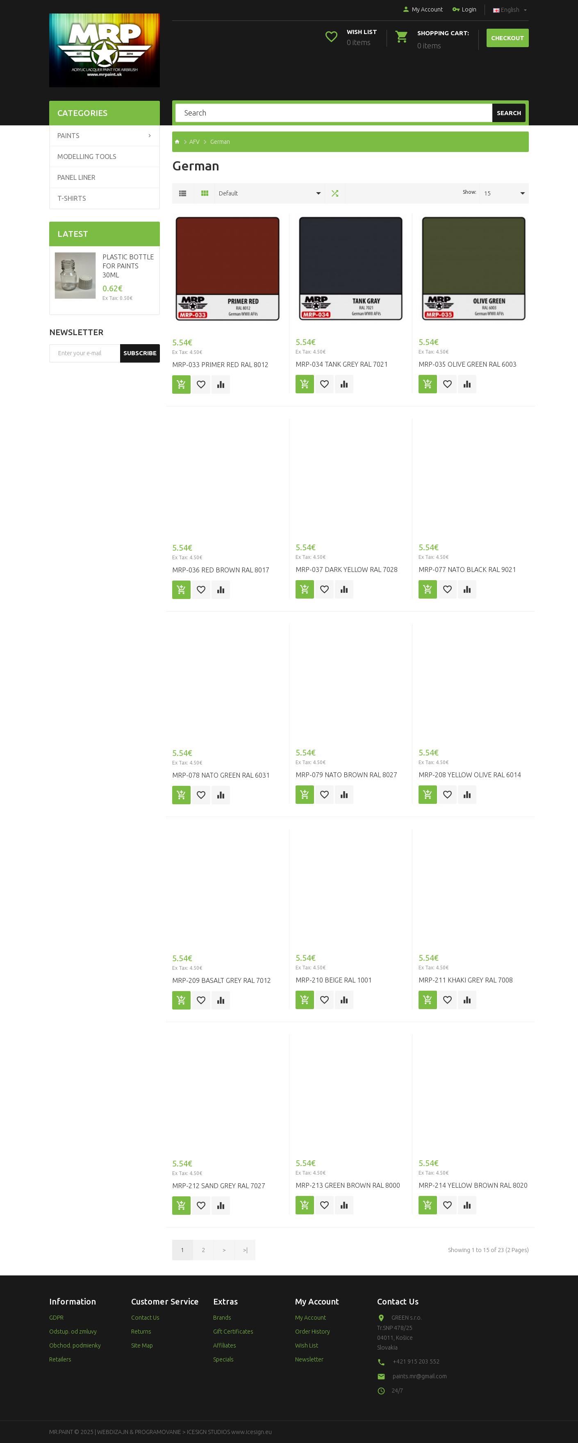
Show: (469, 192)
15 (487, 193)
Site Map (142, 1345)
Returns (141, 1331)
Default (228, 193)
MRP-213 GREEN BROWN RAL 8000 (348, 1185)
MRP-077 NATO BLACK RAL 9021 (467, 569)
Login (464, 10)
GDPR (56, 1317)
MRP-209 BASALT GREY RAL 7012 (221, 980)
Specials (223, 1359)
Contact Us (145, 1317)
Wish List (306, 1345)
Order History (312, 1331)
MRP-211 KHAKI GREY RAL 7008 (466, 980)
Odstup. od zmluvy (73, 1331)
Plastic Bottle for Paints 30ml (128, 266)
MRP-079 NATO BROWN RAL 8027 (346, 774)
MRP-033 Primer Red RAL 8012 (220, 364)
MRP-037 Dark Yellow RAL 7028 (347, 569)
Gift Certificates (233, 1331)
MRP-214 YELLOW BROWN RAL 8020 (473, 1185)
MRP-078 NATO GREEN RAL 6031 (221, 775)
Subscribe (140, 352)
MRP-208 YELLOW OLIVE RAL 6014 (470, 774)
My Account (422, 10)
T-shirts (71, 198)
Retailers (60, 1359)
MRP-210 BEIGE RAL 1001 (334, 980)
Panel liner (76, 177)
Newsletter (309, 1359)
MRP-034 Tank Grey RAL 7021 (342, 364)
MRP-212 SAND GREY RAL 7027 (218, 1185)
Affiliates (224, 1345)
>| (245, 1250)
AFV (194, 141)
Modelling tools (86, 156)
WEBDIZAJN (112, 1432)
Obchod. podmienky (75, 1345)
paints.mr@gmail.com (420, 1376)
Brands (222, 1317)
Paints (68, 135)
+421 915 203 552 (416, 1361)
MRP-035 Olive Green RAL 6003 (468, 364)
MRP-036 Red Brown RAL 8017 (220, 570)
